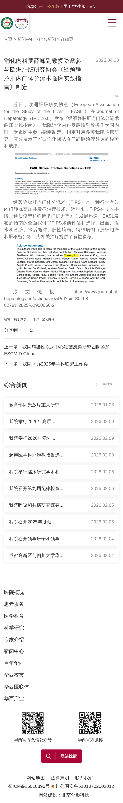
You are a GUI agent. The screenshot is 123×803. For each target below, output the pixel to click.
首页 (8, 39)
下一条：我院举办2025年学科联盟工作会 (46, 363)
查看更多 (107, 384)
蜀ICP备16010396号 (29, 786)
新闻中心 (25, 39)
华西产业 (14, 698)
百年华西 (14, 663)
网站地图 (35, 777)
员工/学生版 (74, 6)
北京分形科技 (75, 794)
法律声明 (60, 777)
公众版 (53, 6)
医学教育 (14, 616)
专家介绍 (14, 639)
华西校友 (14, 675)
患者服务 (14, 604)
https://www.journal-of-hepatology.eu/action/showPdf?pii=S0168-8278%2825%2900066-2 (61, 298)
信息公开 (34, 6)
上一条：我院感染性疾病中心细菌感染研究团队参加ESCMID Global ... (57, 350)
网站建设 (48, 794)
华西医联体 (16, 686)
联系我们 (84, 777)
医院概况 (14, 592)
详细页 (67, 39)
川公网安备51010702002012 (82, 786)
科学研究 (14, 627)
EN (92, 6)
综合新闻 (47, 39)
